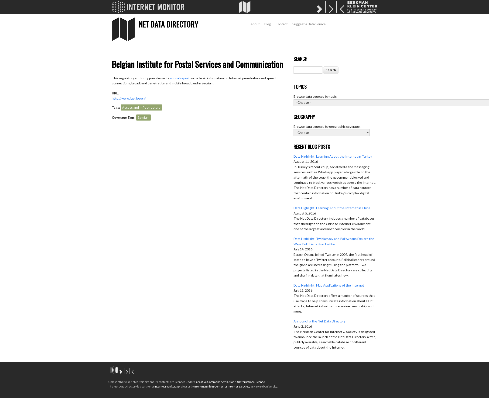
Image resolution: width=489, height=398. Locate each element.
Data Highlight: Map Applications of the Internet (329, 285)
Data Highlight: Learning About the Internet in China (332, 208)
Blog (267, 24)
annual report (180, 78)
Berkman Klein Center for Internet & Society (222, 386)
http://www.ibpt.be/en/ (129, 98)
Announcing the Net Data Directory (319, 321)
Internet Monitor (164, 386)
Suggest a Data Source (309, 24)
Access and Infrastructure (141, 107)
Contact (282, 24)
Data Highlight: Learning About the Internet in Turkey (333, 156)
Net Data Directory (168, 24)
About (255, 24)
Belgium (143, 117)
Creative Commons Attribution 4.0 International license (230, 382)
